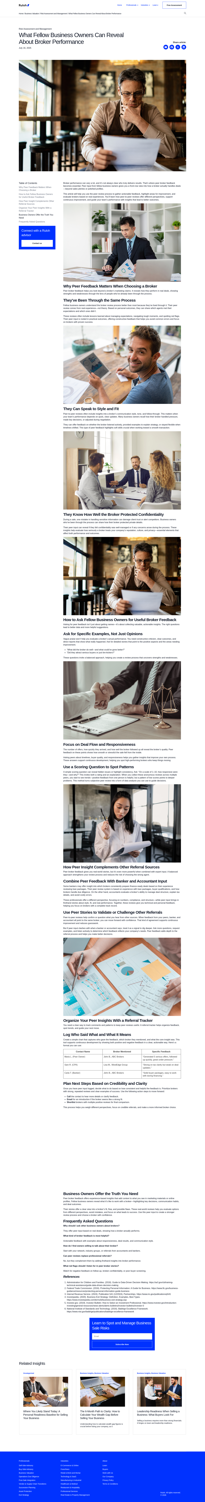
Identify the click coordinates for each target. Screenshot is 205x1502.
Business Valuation (32, 14)
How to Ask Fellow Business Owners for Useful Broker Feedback (36, 195)
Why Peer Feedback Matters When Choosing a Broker (35, 188)
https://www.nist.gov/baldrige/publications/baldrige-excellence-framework (100, 1311)
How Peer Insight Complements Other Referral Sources (36, 202)
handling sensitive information (104, 519)
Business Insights (87, 1373)
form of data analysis (127, 781)
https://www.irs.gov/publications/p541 (154, 1294)
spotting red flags (171, 316)
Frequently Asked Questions (32, 222)
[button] (165, 47)
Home (21, 14)
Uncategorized (28, 1373)
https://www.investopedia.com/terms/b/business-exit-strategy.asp (97, 1300)
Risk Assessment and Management (53, 14)
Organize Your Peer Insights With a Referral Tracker (35, 209)
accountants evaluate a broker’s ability (127, 892)
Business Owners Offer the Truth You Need (36, 216)
